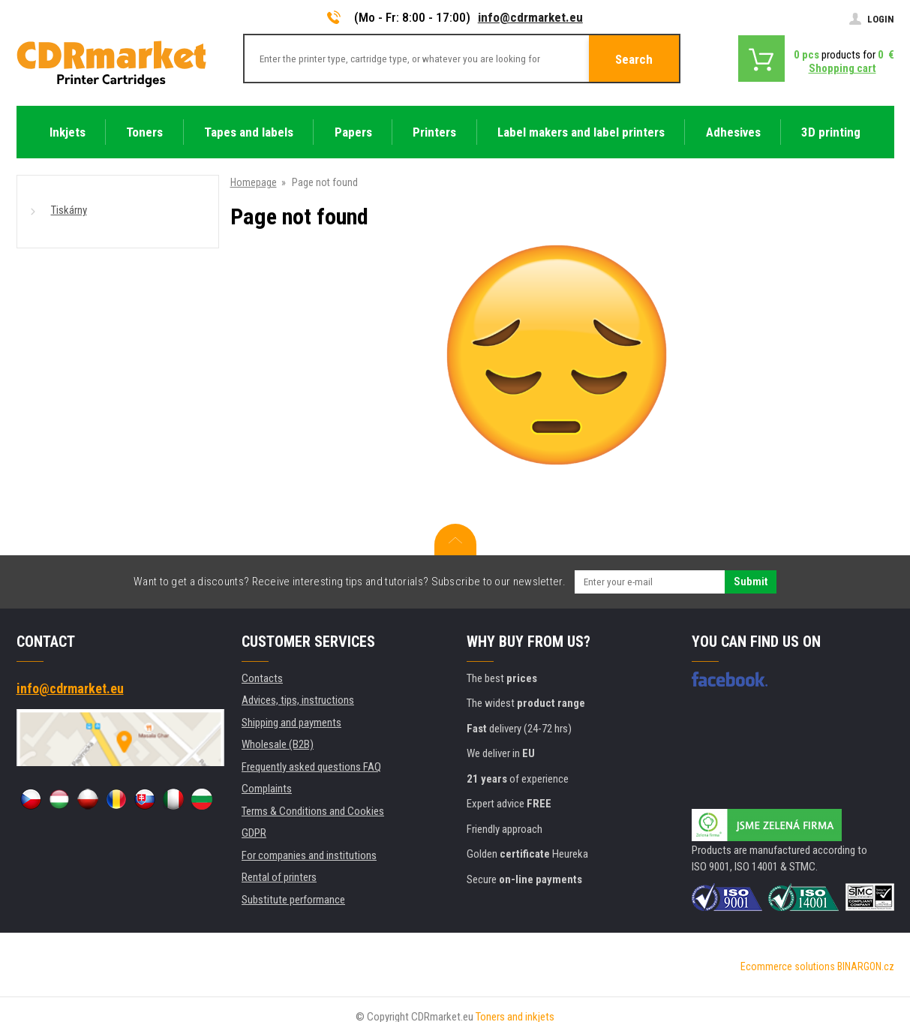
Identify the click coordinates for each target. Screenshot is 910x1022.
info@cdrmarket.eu (530, 17)
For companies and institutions (309, 855)
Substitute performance (293, 899)
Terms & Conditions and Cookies (313, 811)
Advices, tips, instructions (298, 700)
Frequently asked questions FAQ (311, 767)
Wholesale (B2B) (278, 744)
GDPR (254, 833)
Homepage (253, 182)
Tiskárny (69, 210)
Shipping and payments (291, 722)
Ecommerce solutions (787, 966)
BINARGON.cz (865, 966)
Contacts (262, 678)
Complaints (267, 788)
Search (634, 59)
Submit (750, 581)
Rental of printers (279, 877)
